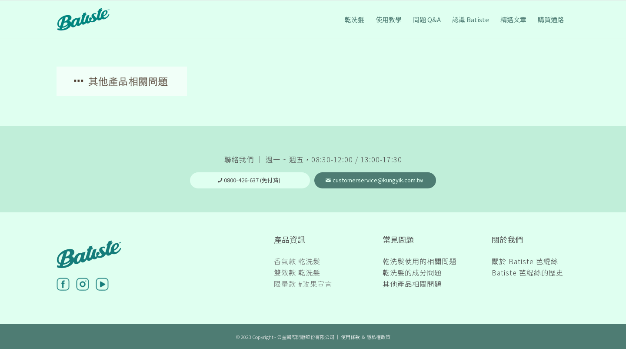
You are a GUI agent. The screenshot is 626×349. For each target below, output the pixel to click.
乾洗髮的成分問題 (412, 272)
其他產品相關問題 (412, 284)
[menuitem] (354, 19)
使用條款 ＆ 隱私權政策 (365, 336)
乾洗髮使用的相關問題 (419, 261)
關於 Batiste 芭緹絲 (525, 261)
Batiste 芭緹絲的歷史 (527, 272)
